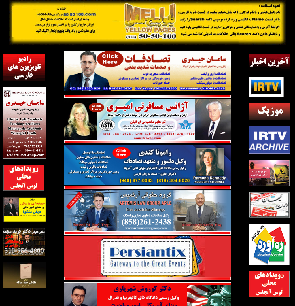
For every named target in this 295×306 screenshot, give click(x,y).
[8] (269, 205)
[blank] (269, 140)
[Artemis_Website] (147, 193)
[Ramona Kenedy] (147, 147)
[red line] (147, 143)
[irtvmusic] (269, 111)
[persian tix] (147, 238)
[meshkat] (24, 210)
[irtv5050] (266, 87)
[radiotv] (24, 67)
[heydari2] (24, 122)
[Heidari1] (147, 53)
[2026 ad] (269, 173)
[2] (23, 178)
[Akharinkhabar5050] (269, 62)
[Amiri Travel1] (147, 102)
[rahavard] (269, 244)
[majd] (24, 242)
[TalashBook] (24, 275)
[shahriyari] (147, 284)
